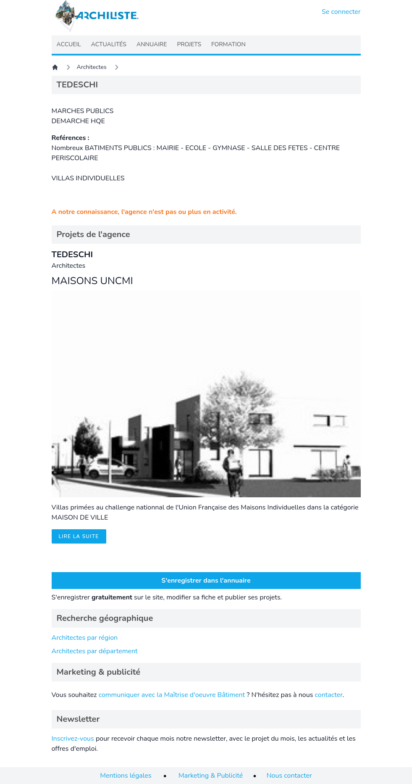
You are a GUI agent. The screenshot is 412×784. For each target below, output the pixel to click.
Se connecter (341, 11)
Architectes (92, 67)
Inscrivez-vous (73, 738)
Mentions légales (125, 775)
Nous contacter (289, 775)
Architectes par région (85, 637)
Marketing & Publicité (210, 775)
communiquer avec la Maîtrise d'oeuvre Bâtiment (172, 695)
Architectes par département (95, 651)
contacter (328, 695)
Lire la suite (79, 536)
